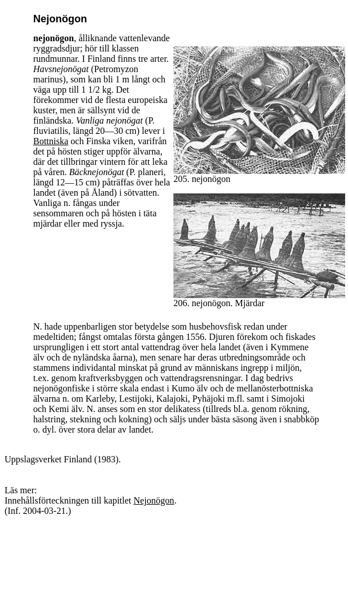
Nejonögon (153, 500)
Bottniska (50, 141)
